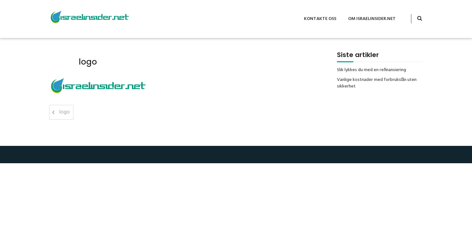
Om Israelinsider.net (372, 19)
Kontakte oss (320, 19)
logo (64, 112)
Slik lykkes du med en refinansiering (371, 70)
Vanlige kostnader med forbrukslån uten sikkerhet (377, 83)
